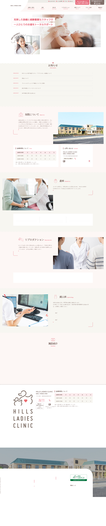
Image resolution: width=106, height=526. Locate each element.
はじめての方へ (52, 1)
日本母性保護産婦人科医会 (75, 516)
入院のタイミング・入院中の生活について (50, 237)
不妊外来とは (21, 310)
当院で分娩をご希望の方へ (32, 510)
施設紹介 (79, 147)
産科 (26, 506)
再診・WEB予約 (70, 171)
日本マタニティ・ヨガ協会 (75, 518)
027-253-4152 (80, 168)
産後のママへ (75, 226)
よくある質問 (59, 1)
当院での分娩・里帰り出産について (49, 231)
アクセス (65, 1)
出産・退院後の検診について (76, 237)
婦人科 (27, 517)
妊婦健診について (22, 237)
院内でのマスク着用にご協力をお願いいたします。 (74, 49)
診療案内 (38, 147)
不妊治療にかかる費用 (51, 511)
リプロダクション (49, 503)
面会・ (50, 243)
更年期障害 (63, 352)
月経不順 (56, 352)
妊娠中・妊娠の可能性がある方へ (26, 227)
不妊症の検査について (73, 310)
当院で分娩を (53, 226)
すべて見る (53, 101)
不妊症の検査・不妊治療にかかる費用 (48, 316)
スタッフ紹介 (60, 147)
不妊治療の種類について (24, 316)
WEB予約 (45, 452)
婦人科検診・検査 (59, 356)
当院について (15, 506)
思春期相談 (70, 352)
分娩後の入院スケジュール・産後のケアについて (78, 231)
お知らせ (71, 1)
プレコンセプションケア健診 (60, 359)
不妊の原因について (48, 310)
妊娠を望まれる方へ (24, 305)
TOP (14, 503)
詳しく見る (25, 135)
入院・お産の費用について (49, 249)
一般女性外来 (58, 348)
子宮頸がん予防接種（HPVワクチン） (78, 359)
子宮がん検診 (57, 362)
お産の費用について (31, 512)
